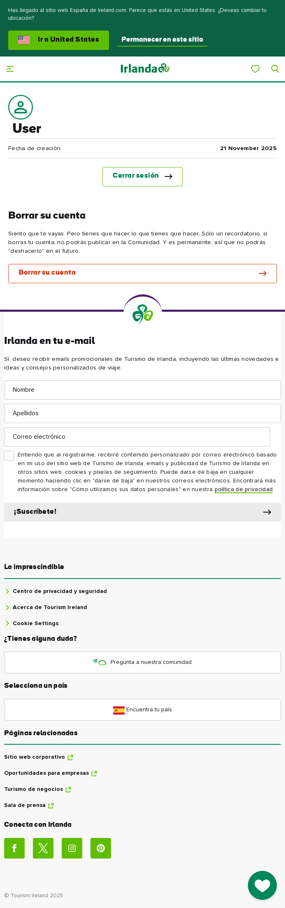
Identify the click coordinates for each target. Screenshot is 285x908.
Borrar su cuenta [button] (47, 272)
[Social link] (14, 848)
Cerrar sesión (136, 175)
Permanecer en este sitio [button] (162, 39)
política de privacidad (244, 489)
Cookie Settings (35, 623)
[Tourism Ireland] (145, 69)
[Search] (275, 68)
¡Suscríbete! (35, 511)
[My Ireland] (255, 68)
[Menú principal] (10, 68)
